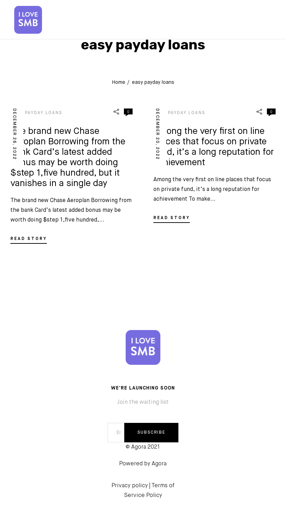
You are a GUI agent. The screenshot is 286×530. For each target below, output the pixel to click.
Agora (159, 464)
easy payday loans (36, 113)
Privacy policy (129, 486)
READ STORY (28, 239)
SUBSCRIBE (151, 433)
